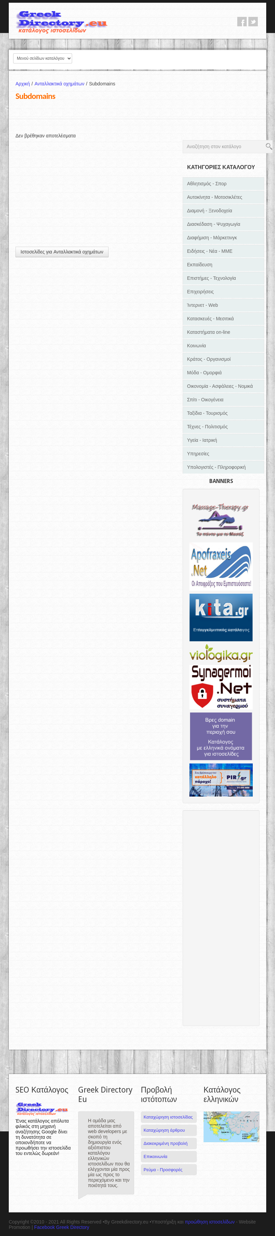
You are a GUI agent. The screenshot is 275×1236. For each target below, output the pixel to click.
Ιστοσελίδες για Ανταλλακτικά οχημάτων (62, 251)
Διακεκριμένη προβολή (166, 1143)
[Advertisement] (96, 186)
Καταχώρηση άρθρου (164, 1130)
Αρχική (25, 83)
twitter (253, 21)
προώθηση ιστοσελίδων (210, 1222)
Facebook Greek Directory (61, 1227)
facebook (242, 21)
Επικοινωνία (155, 1156)
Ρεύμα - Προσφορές (163, 1169)
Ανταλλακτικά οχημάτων (61, 83)
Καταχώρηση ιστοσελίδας (168, 1117)
